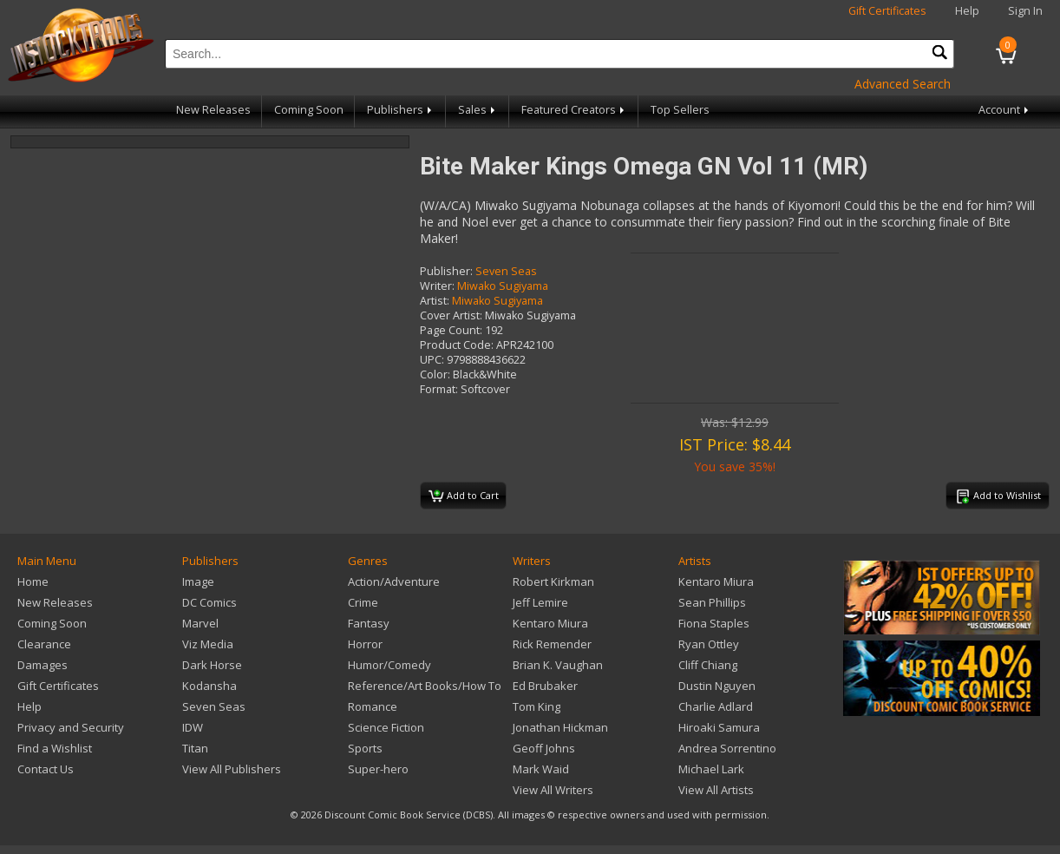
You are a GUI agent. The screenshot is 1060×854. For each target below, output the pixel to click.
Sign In (1025, 10)
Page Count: (451, 330)
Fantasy (368, 623)
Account (1004, 109)
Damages (42, 665)
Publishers (401, 109)
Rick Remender (552, 644)
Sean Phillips (712, 602)
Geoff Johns (544, 748)
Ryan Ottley (708, 644)
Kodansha (209, 685)
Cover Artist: (451, 315)
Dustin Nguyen (717, 685)
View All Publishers (231, 769)
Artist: (434, 300)
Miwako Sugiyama (502, 286)
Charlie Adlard (715, 706)
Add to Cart (464, 496)
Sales (478, 109)
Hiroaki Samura (719, 727)
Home (33, 581)
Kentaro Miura (550, 623)
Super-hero (378, 769)
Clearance (44, 644)
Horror (365, 644)
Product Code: (457, 345)
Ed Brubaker (545, 685)
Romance (372, 706)
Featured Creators (574, 109)
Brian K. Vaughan (558, 665)
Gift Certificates (887, 10)
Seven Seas (506, 271)
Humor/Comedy (389, 665)
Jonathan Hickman (560, 727)
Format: (439, 389)
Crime (363, 602)
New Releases (213, 109)
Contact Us (45, 769)
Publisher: (446, 271)
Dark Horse (212, 665)
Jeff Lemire (540, 602)
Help (967, 10)
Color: (435, 374)
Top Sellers (680, 109)
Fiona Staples (713, 623)
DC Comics (209, 602)
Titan (195, 748)
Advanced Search (902, 84)
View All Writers (553, 790)
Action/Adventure (394, 581)
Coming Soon (309, 109)
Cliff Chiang (707, 665)
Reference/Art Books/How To (424, 685)
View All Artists (716, 790)
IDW (192, 727)
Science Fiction (386, 727)
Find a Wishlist (54, 748)
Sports (365, 748)
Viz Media (207, 644)
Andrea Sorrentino (727, 748)
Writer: (437, 286)
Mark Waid (541, 769)
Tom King (536, 706)
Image (198, 581)
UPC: (432, 359)
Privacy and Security (70, 727)
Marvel (200, 623)
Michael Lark (711, 769)
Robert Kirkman (553, 581)
